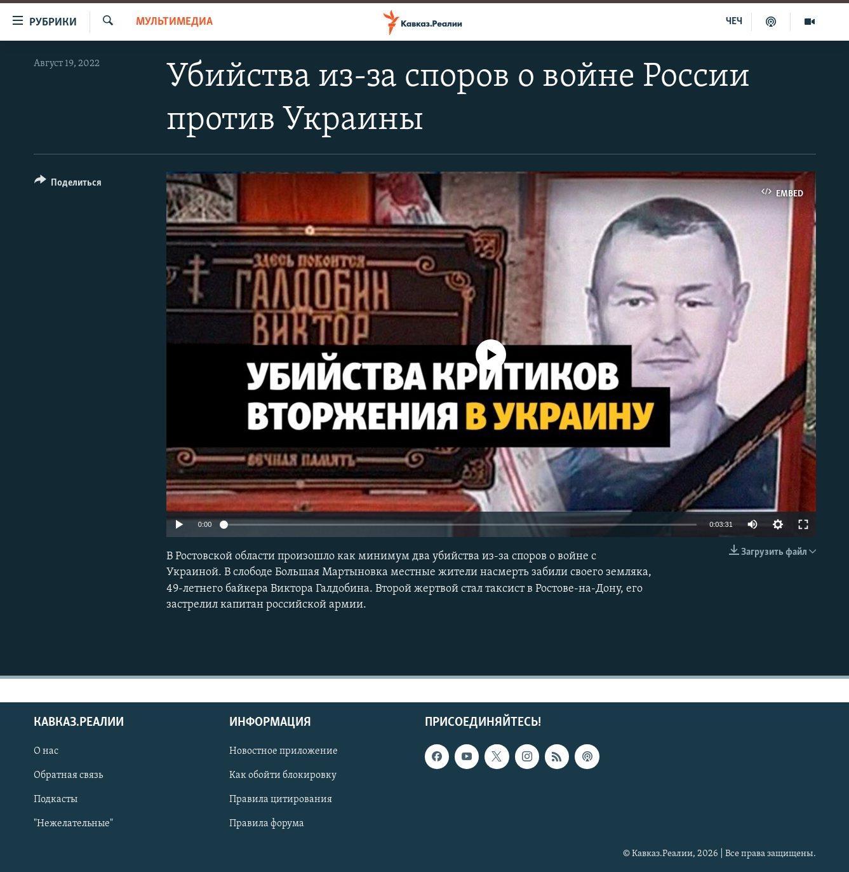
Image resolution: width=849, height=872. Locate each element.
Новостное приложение (283, 751)
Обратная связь (68, 775)
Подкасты (55, 799)
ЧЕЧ (734, 22)
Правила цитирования (280, 799)
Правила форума (266, 824)
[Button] (68, 185)
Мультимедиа (174, 22)
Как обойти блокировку (283, 775)
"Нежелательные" (73, 824)
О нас (46, 751)
